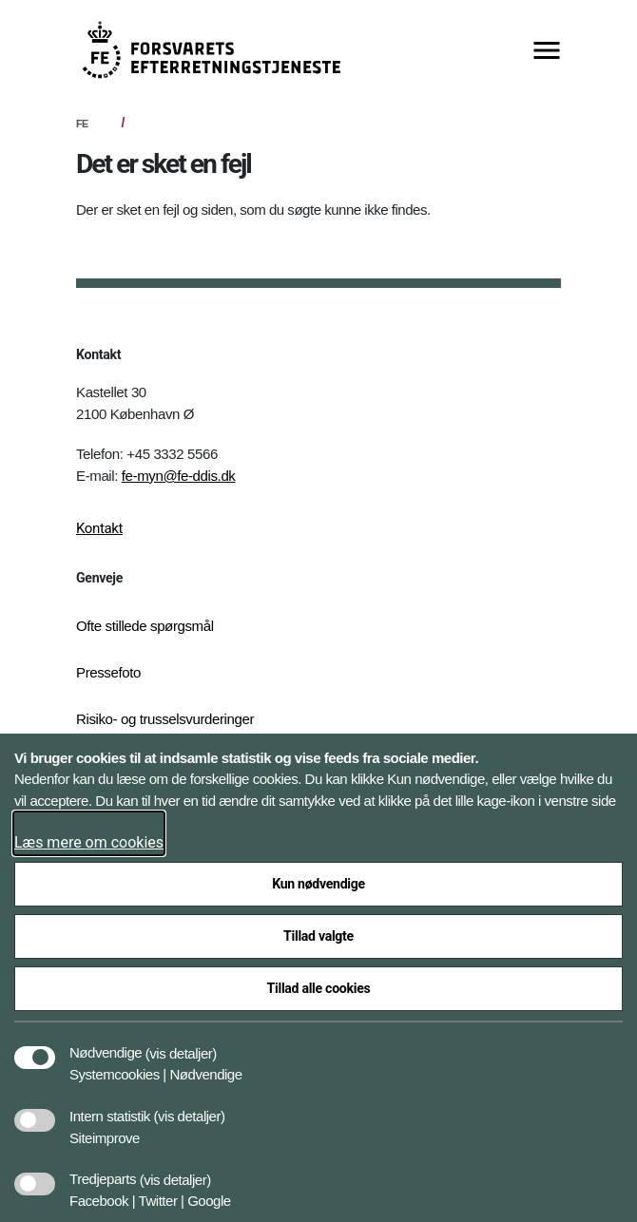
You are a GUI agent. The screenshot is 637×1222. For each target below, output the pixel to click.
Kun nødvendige (318, 883)
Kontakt (99, 528)
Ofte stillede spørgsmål (145, 626)
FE (82, 123)
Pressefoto (108, 672)
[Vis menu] (546, 51)
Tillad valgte (318, 936)
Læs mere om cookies (89, 842)
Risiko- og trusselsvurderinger (165, 719)
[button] (181, 1043)
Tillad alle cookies (319, 988)
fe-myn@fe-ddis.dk (179, 476)
